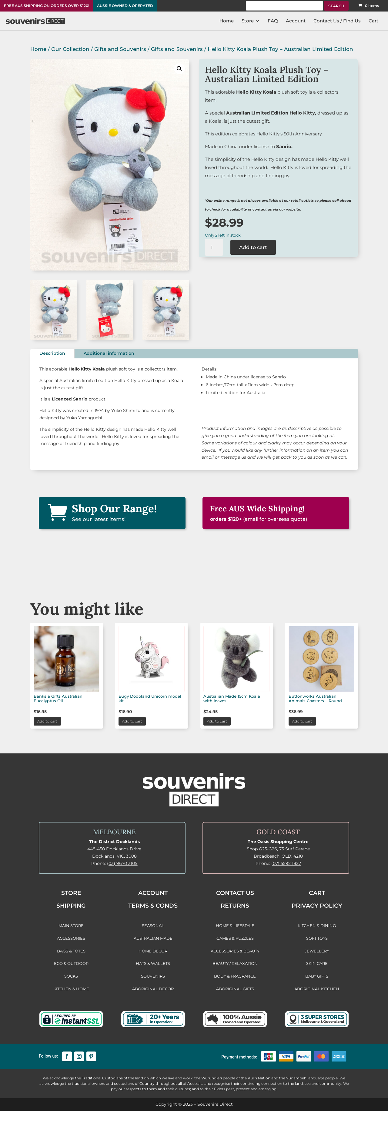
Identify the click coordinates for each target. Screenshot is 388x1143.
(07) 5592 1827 (286, 863)
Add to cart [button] (47, 721)
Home (38, 49)
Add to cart (253, 247)
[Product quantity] (214, 247)
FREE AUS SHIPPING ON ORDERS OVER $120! (46, 6)
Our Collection (70, 49)
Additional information (109, 353)
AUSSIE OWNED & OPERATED (125, 6)
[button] (179, 68)
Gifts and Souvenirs (120, 49)
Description (52, 353)
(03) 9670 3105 (122, 863)
